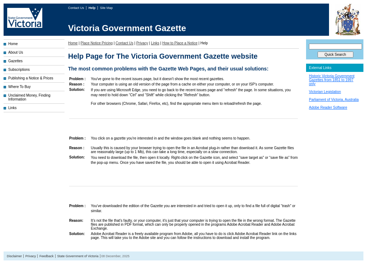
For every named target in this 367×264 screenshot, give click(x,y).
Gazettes (15, 61)
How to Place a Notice (179, 43)
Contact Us (76, 8)
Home (13, 44)
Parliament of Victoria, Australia (334, 100)
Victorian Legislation (325, 92)
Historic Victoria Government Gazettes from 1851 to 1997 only (331, 80)
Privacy (142, 43)
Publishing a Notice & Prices (30, 78)
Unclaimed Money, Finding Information (29, 97)
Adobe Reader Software (328, 107)
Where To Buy (19, 87)
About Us (15, 52)
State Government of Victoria (77, 256)
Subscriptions (19, 70)
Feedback (46, 256)
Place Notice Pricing (97, 43)
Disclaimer (14, 256)
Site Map (106, 8)
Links (12, 108)
